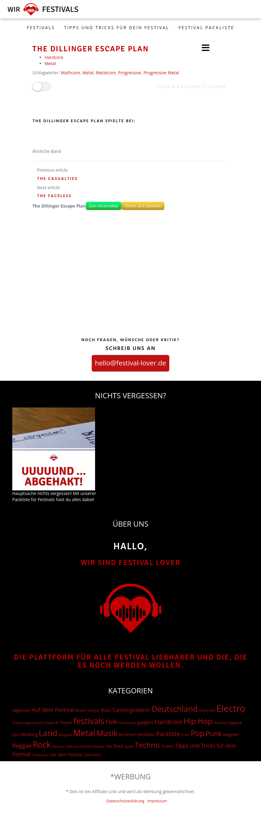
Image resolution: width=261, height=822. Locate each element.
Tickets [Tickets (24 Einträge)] (167, 746)
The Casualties (57, 178)
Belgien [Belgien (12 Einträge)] (94, 710)
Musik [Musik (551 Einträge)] (106, 733)
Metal (50, 63)
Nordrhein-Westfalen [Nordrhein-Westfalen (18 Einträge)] (137, 734)
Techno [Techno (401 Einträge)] (147, 745)
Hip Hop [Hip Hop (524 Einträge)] (197, 721)
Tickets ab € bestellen (143, 205)
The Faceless (54, 196)
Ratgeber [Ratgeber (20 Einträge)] (231, 734)
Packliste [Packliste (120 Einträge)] (168, 734)
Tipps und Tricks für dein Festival (116, 27)
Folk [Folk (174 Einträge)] (111, 721)
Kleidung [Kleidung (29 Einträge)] (28, 734)
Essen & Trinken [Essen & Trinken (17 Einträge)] (58, 722)
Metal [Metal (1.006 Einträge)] (84, 732)
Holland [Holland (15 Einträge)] (220, 722)
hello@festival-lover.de (130, 362)
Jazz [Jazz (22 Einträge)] (15, 734)
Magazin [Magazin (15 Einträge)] (65, 734)
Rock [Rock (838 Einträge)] (42, 744)
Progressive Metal (161, 73)
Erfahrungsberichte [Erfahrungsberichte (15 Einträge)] (28, 722)
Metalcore (106, 73)
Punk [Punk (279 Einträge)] (213, 733)
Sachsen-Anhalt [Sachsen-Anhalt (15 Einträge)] (78, 746)
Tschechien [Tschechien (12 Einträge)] (40, 755)
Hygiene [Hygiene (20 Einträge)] (235, 722)
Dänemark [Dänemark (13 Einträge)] (207, 710)
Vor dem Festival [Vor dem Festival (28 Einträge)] (66, 755)
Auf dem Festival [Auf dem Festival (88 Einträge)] (53, 709)
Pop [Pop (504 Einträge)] (198, 733)
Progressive (129, 73)
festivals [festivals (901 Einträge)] (88, 721)
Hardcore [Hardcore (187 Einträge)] (168, 721)
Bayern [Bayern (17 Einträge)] (81, 710)
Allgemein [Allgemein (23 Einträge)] (21, 710)
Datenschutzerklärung (125, 801)
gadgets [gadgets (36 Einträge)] (145, 722)
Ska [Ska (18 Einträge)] (109, 746)
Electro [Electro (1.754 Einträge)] (231, 708)
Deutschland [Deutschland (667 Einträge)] (175, 708)
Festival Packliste (206, 27)
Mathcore (70, 73)
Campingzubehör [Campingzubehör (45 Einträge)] (132, 710)
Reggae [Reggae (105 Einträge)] (22, 745)
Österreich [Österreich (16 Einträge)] (92, 754)
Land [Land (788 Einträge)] (48, 732)
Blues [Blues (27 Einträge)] (106, 710)
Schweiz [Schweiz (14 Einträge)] (98, 746)
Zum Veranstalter (104, 205)
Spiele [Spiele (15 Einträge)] (129, 746)
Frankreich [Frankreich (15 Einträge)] (127, 722)
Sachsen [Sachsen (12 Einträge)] (58, 746)
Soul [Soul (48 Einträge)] (118, 745)
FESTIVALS (41, 27)
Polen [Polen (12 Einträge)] (185, 735)
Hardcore (54, 57)
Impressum (157, 801)
